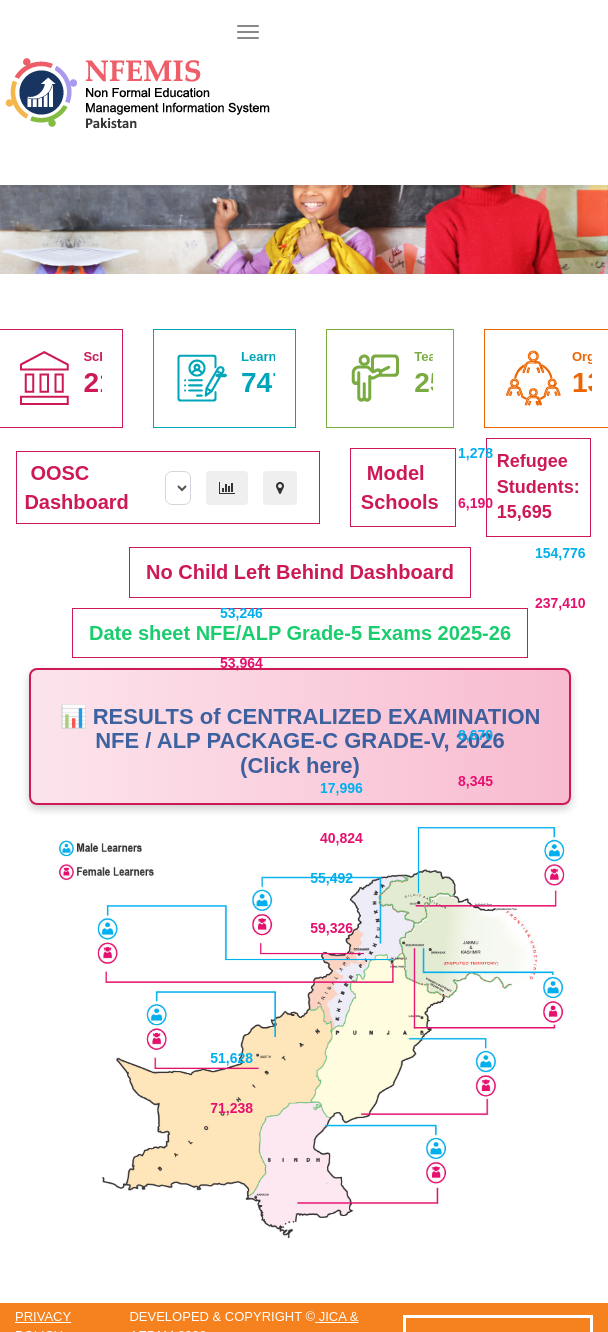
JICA (332, 1316)
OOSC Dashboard (76, 487)
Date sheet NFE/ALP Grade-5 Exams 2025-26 (300, 633)
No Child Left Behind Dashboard (300, 572)
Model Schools (400, 487)
